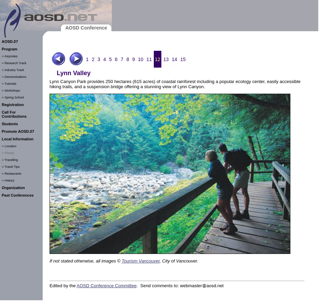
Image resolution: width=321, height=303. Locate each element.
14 (174, 59)
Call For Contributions (14, 114)
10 (140, 59)
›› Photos (8, 153)
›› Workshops (11, 90)
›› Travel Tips (11, 166)
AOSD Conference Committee (107, 285)
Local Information (17, 139)
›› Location (9, 146)
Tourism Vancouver (141, 261)
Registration (13, 105)
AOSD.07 (10, 41)
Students (10, 124)
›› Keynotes (10, 56)
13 (166, 59)
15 (183, 59)
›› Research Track (14, 63)
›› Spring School (13, 97)
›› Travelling (10, 160)
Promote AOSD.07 (18, 131)
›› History (8, 180)
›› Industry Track (13, 70)
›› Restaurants (11, 173)
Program (9, 49)
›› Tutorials (9, 83)
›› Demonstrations (14, 77)
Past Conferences (18, 195)
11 (149, 59)
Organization (13, 188)
